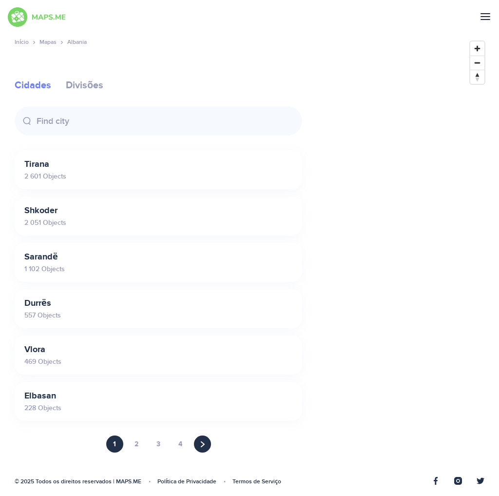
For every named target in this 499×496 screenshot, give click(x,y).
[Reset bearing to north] (477, 77)
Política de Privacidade (186, 481)
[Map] (403, 261)
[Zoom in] (477, 48)
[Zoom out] (477, 63)
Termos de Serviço (256, 481)
